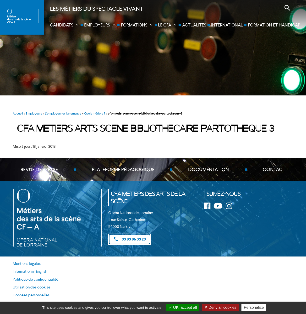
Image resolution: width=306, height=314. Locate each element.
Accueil (18, 113)
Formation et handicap (274, 25)
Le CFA (164, 25)
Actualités (194, 25)
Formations (134, 25)
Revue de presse (39, 170)
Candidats (61, 25)
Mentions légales (27, 263)
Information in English (30, 271)
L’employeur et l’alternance (63, 113)
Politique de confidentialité (35, 279)
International (227, 25)
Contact (274, 170)
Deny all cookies (220, 307)
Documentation (208, 170)
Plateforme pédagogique (123, 170)
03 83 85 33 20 (129, 239)
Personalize (254, 307)
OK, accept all (183, 307)
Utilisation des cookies (31, 287)
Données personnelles (31, 295)
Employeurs (97, 25)
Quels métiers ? (94, 113)
